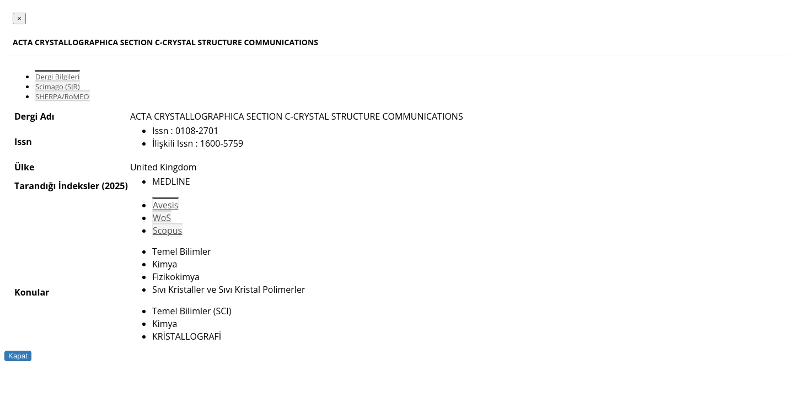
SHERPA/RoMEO (62, 96)
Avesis (165, 205)
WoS (162, 218)
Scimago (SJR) (57, 87)
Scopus (167, 230)
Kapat (18, 356)
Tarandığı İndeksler (56, 186)
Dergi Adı (34, 116)
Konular (31, 292)
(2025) (114, 186)
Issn (23, 142)
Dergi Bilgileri (57, 77)
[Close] (19, 18)
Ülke (24, 167)
